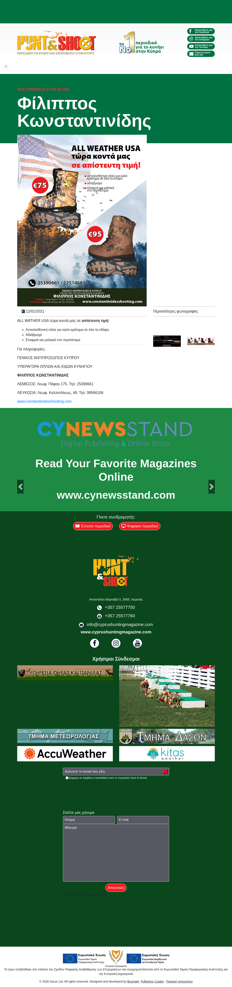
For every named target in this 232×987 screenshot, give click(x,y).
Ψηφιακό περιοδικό (140, 526)
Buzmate (133, 981)
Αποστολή (116, 888)
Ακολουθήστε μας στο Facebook (201, 31)
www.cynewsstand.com (116, 495)
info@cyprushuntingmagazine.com (120, 624)
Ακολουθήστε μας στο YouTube (201, 46)
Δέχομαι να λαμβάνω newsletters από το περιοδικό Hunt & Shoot (108, 777)
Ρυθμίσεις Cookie (152, 981)
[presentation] (95, 788)
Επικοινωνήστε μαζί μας (199, 53)
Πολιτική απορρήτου (179, 981)
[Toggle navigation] (6, 66)
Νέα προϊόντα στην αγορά (43, 89)
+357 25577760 (120, 615)
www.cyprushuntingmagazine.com (116, 632)
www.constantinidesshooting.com (44, 401)
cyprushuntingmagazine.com (84, 894)
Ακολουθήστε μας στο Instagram (201, 38)
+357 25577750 (120, 607)
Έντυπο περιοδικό (92, 526)
